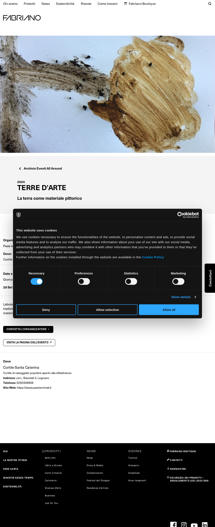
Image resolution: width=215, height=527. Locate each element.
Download (133, 473)
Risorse (86, 3)
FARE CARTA (10, 468)
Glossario (133, 465)
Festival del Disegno (98, 480)
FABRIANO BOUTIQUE (183, 451)
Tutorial (132, 458)
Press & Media (95, 465)
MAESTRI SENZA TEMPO (18, 477)
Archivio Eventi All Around (40, 168)
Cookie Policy (153, 257)
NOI (5, 451)
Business (50, 495)
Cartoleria (51, 480)
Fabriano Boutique (142, 3)
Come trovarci (108, 3)
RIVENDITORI (178, 468)
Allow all (169, 309)
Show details (181, 297)
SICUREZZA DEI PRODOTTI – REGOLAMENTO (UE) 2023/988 (189, 479)
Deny (46, 309)
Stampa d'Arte (53, 488)
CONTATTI (176, 460)
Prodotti (29, 3)
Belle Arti (50, 458)
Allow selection (107, 309)
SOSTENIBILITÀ (12, 486)
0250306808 (25, 382)
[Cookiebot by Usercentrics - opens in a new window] (180, 215)
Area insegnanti (137, 480)
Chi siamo (10, 3)
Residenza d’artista (98, 488)
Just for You (51, 503)
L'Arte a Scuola (53, 465)
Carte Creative (53, 473)
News (46, 3)
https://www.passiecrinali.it (34, 387)
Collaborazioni (95, 473)
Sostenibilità (65, 3)
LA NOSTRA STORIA (15, 460)
